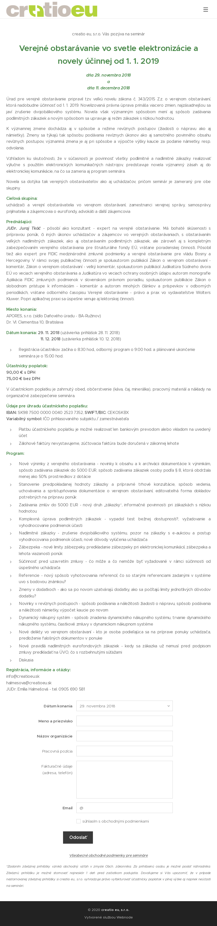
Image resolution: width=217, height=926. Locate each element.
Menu (205, 9)
